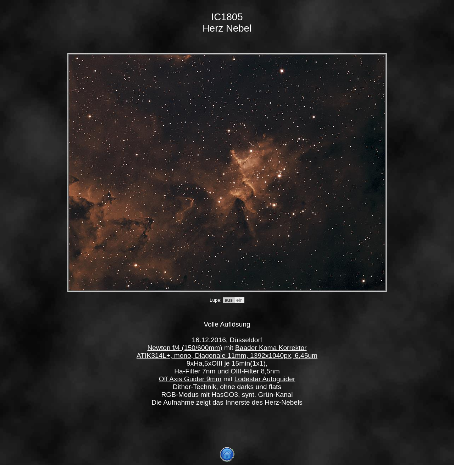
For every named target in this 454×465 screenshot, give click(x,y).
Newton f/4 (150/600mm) (185, 347)
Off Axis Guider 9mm (190, 379)
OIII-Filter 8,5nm (255, 371)
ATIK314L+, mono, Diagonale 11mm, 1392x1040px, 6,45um (227, 355)
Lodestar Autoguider (264, 379)
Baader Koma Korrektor (271, 347)
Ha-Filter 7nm (194, 371)
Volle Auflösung (227, 324)
